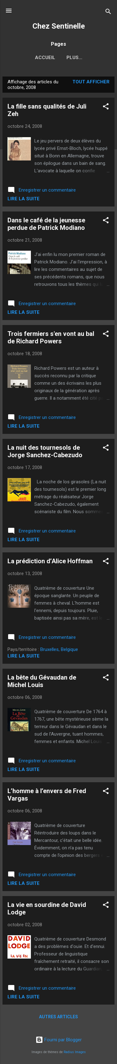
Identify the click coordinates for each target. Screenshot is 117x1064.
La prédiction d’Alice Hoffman (50, 561)
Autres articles (58, 1016)
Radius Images (75, 1052)
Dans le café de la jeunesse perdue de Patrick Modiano (46, 223)
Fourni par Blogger (59, 1040)
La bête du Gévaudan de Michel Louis (41, 681)
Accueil (45, 57)
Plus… (74, 57)
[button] (106, 107)
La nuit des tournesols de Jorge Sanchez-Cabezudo (44, 451)
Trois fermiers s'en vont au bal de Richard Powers (50, 337)
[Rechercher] (108, 12)
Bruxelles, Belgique (59, 649)
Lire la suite (23, 199)
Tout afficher (91, 82)
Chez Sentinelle (58, 26)
